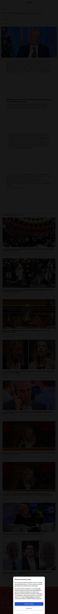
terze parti (38, 588)
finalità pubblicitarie (30, 597)
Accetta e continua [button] (29, 604)
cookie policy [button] (34, 586)
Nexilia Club (29, 608)
